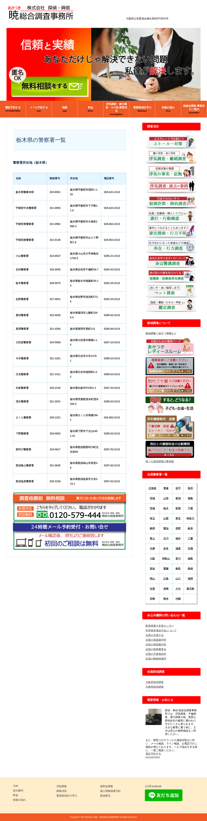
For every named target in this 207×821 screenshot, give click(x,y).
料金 (90, 109)
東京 (178, 518)
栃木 (166, 508)
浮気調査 (61, 786)
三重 (190, 538)
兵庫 (152, 548)
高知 (152, 568)
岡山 (152, 578)
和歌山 (166, 558)
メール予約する (39, 109)
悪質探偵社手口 (142, 109)
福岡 (190, 578)
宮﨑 (152, 598)
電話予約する (13, 109)
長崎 (166, 588)
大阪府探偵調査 (155, 682)
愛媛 (166, 568)
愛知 (166, 528)
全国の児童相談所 (156, 654)
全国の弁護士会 (155, 635)
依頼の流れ (168, 109)
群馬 (178, 508)
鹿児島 (190, 588)
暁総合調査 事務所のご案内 (194, 109)
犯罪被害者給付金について (161, 630)
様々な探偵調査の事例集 (160, 461)
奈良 (166, 548)
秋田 (190, 488)
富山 (152, 538)
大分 (178, 588)
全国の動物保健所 (156, 658)
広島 (166, 578)
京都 (190, 548)
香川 (178, 558)
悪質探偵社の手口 (66, 795)
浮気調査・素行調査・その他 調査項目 (116, 109)
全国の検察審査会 (156, 649)
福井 (178, 538)
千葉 (190, 508)
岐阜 (190, 528)
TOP (15, 786)
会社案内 (18, 790)
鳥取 (178, 568)
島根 (190, 568)
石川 (166, 538)
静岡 (152, 528)
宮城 (152, 498)
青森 (166, 488)
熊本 (166, 598)
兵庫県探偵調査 (155, 686)
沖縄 (178, 598)
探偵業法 (105, 795)
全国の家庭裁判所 (156, 640)
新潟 (178, 498)
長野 (178, 528)
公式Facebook (153, 786)
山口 (178, 578)
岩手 (178, 488)
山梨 (166, 518)
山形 (166, 498)
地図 (64, 109)
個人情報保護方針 (110, 791)
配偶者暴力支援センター (160, 625)
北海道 (152, 488)
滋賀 (178, 548)
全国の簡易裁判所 (156, 644)
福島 (190, 498)
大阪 (152, 558)
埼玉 (152, 518)
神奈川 (190, 518)
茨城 (152, 508)
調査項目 (61, 791)
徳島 (190, 558)
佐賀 (152, 588)
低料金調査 (106, 786)
